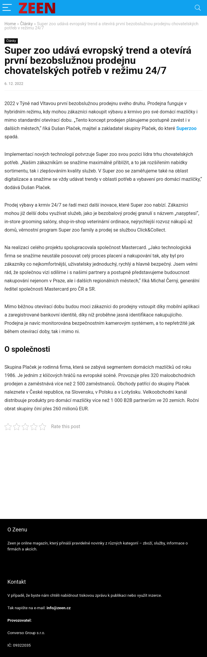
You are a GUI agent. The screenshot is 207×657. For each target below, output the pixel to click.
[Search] (198, 8)
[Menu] (7, 8)
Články (26, 23)
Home (10, 23)
